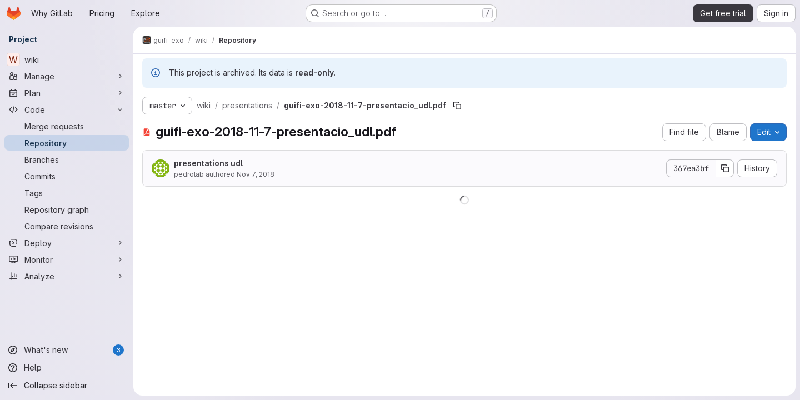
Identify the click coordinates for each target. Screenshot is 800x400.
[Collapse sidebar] (66, 385)
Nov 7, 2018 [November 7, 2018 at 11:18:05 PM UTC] (255, 174)
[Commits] (66, 176)
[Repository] (66, 143)
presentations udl (208, 163)
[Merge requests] (66, 126)
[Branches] (66, 159)
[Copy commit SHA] (725, 168)
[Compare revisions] (66, 226)
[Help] (66, 368)
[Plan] (66, 93)
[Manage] (66, 76)
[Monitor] (66, 259)
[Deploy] (66, 243)
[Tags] (66, 193)
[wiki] (66, 59)
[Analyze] (66, 276)
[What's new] (66, 350)
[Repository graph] (66, 209)
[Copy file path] (457, 105)
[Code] (66, 109)
